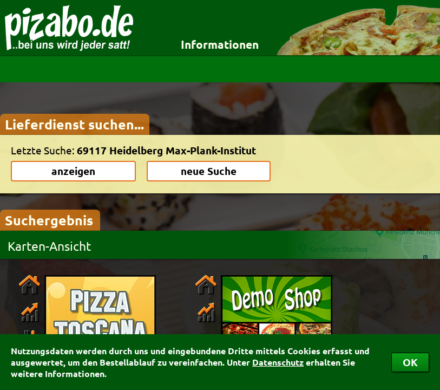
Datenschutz (278, 362)
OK (410, 362)
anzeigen (73, 171)
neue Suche (209, 171)
